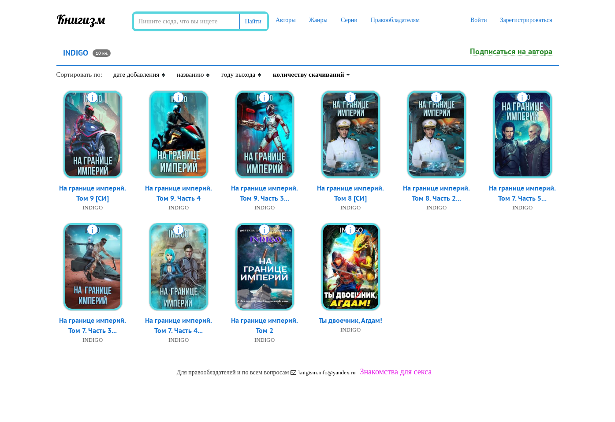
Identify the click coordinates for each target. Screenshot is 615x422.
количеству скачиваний (311, 74)
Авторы (286, 20)
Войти (478, 20)
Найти (253, 21)
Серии (349, 20)
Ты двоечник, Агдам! (350, 320)
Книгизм (80, 19)
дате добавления (139, 74)
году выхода (241, 74)
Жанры (318, 20)
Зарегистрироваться (526, 20)
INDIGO (92, 207)
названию (193, 74)
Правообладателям (395, 20)
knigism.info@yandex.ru (323, 372)
